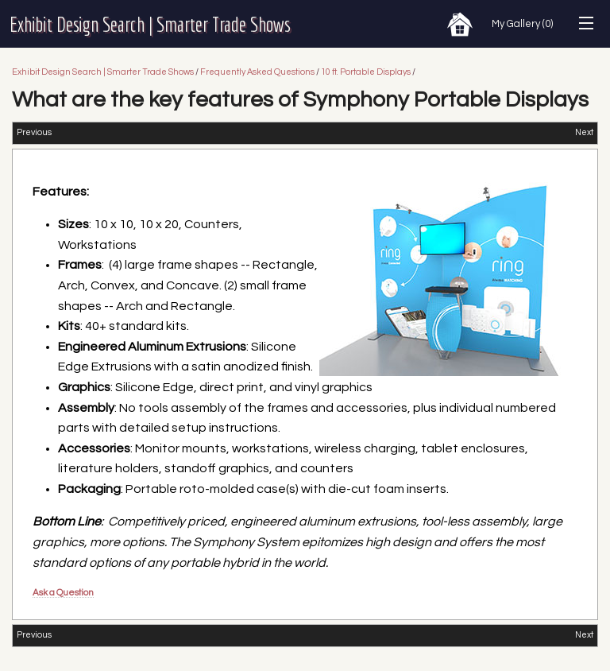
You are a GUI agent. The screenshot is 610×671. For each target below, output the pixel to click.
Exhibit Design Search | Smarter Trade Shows (150, 24)
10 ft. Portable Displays (366, 72)
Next (584, 132)
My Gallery (522, 23)
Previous (34, 132)
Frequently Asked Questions (257, 72)
